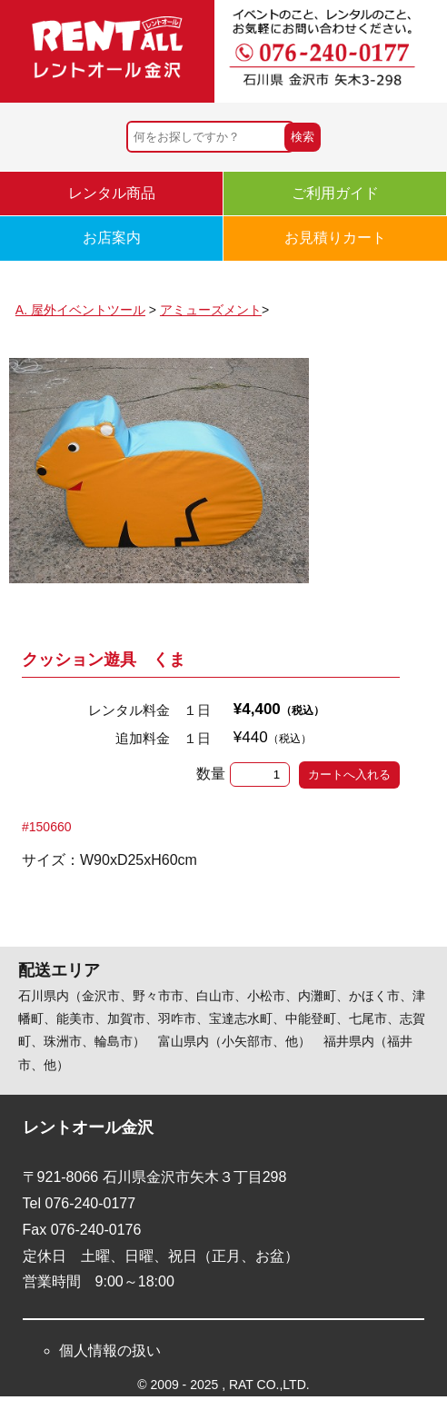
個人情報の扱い (110, 1350)
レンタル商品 (111, 193)
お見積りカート (335, 237)
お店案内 (112, 237)
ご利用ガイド (335, 193)
